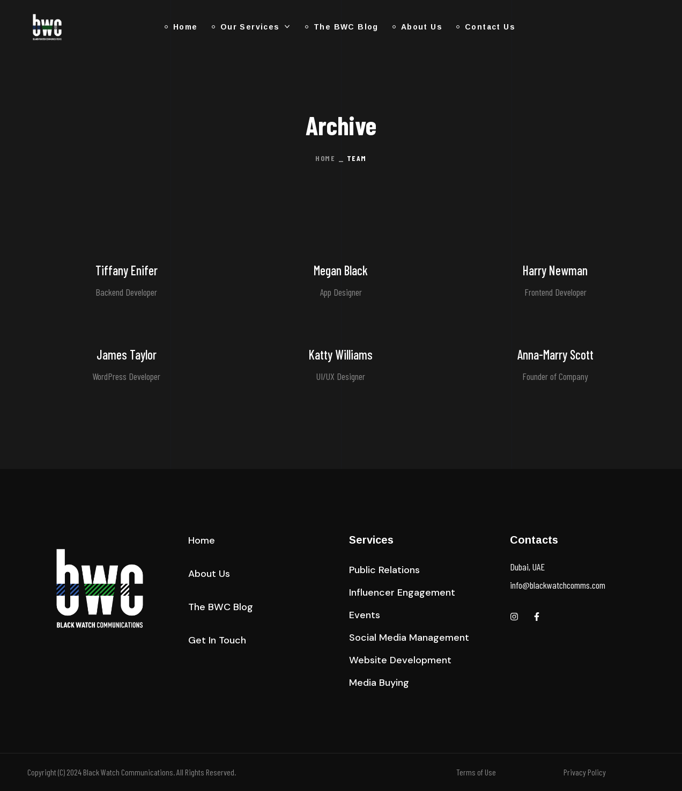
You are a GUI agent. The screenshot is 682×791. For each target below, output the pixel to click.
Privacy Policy (585, 772)
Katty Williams (341, 354)
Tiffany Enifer (126, 270)
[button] (201, 540)
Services (371, 540)
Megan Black (341, 270)
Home (325, 158)
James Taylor (127, 354)
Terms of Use (476, 772)
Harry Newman (555, 270)
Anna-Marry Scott (555, 354)
